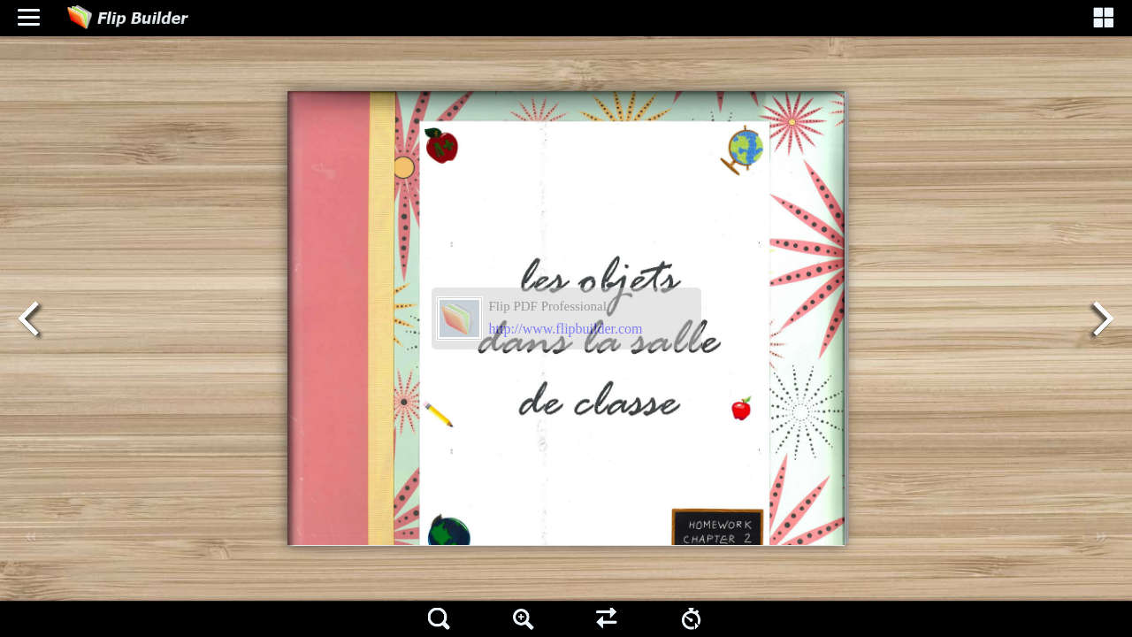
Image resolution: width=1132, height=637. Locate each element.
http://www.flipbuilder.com (566, 328)
